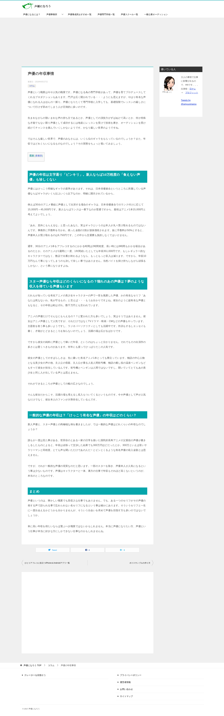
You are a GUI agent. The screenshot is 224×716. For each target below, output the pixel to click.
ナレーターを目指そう (35, 675)
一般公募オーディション (156, 14)
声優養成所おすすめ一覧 (79, 14)
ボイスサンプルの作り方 (139, 563)
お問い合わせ (126, 689)
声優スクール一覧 (129, 14)
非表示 (39, 156)
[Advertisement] (112, 40)
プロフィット (191, 92)
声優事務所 (51, 14)
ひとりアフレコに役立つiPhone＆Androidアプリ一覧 (47, 563)
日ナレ (193, 89)
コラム (32, 86)
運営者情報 (125, 682)
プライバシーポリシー (130, 675)
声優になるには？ (31, 14)
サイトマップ (126, 696)
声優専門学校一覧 (106, 14)
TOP (32, 665)
